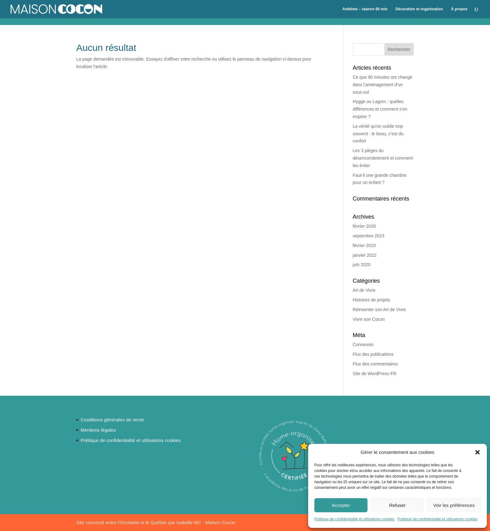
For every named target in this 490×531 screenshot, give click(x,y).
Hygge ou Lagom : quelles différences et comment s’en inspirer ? (380, 109)
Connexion (363, 344)
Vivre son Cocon (369, 319)
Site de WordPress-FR (375, 373)
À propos (459, 9)
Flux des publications (373, 354)
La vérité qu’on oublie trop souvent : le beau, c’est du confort (378, 134)
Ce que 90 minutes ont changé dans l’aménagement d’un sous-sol (382, 85)
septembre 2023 (368, 235)
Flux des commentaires (375, 363)
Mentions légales (98, 430)
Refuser (397, 505)
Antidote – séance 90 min (364, 9)
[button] (477, 452)
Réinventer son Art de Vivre (379, 309)
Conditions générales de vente (112, 419)
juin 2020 (362, 264)
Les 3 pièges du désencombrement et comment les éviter (383, 158)
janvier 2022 (365, 255)
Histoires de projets (371, 299)
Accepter (341, 505)
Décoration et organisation (419, 9)
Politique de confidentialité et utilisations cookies (354, 519)
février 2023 (364, 245)
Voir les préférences (454, 505)
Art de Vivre (364, 290)
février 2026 (364, 226)
